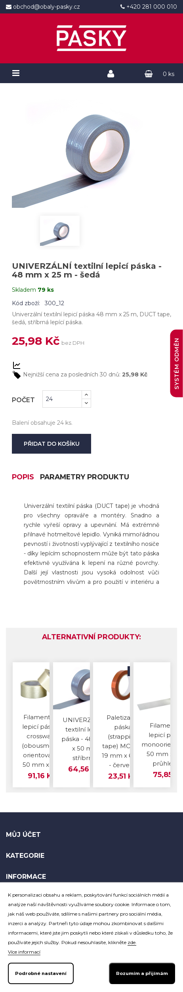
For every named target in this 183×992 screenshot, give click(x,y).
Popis (23, 477)
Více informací (24, 952)
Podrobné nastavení (41, 973)
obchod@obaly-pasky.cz (45, 6)
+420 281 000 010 (151, 6)
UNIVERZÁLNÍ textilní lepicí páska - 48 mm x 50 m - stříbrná (84, 739)
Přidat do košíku (52, 443)
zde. (132, 942)
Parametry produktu (87, 477)
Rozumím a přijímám (142, 973)
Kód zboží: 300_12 (38, 303)
